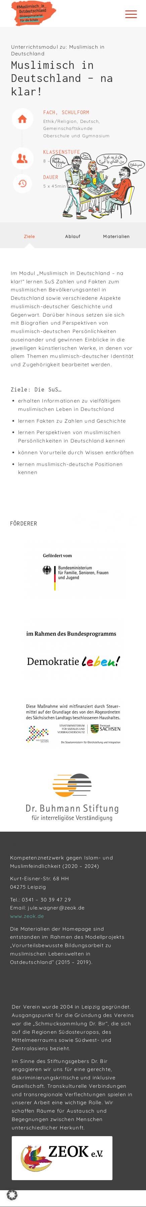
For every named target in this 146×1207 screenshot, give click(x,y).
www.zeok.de (27, 916)
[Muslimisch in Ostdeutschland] (60, 13)
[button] (12, 1195)
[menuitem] (125, 14)
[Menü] (125, 14)
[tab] (29, 237)
